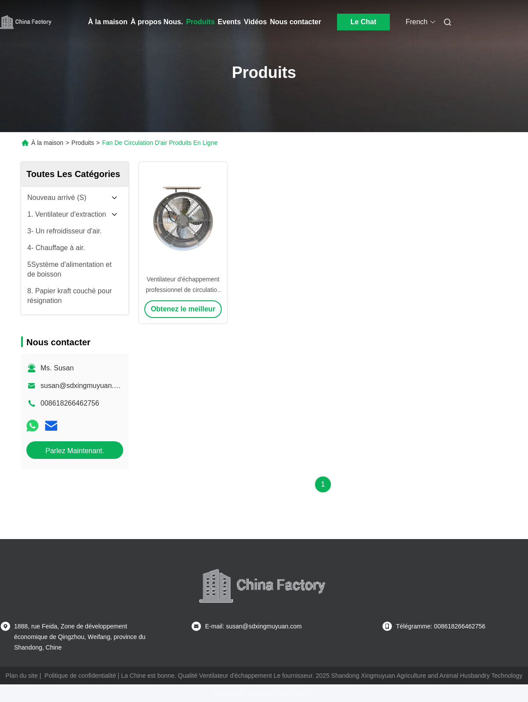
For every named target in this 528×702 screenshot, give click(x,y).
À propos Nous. (157, 22)
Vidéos (255, 22)
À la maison (108, 22)
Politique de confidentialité (80, 675)
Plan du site (22, 675)
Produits (200, 22)
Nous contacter (295, 22)
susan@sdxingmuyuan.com (83, 385)
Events (229, 22)
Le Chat (364, 22)
